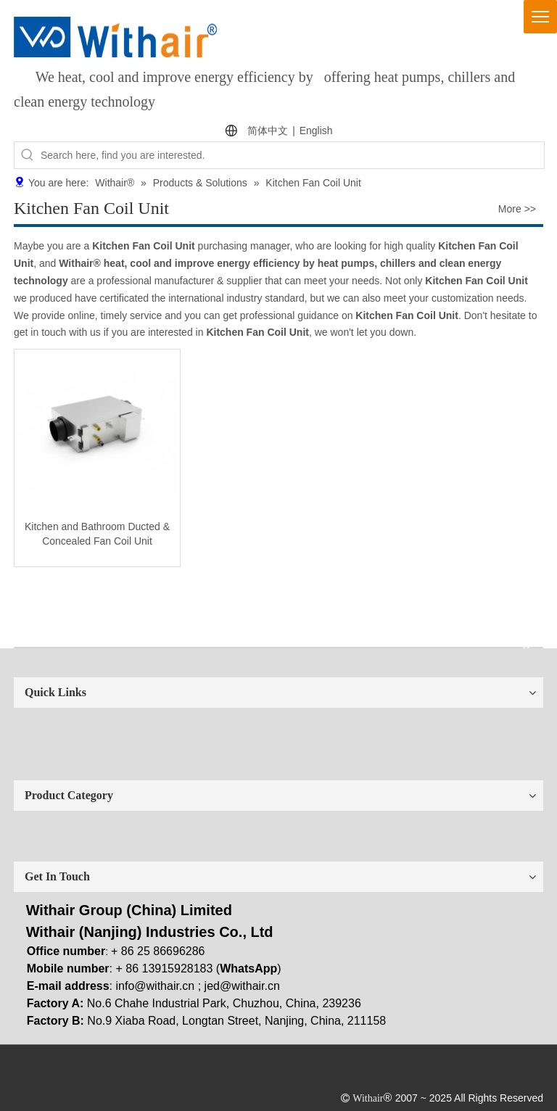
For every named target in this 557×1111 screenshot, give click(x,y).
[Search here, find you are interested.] (292, 155)
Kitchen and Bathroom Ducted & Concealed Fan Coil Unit (97, 534)
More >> (517, 209)
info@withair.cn (155, 986)
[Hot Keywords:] (28, 155)
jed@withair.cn (242, 986)
